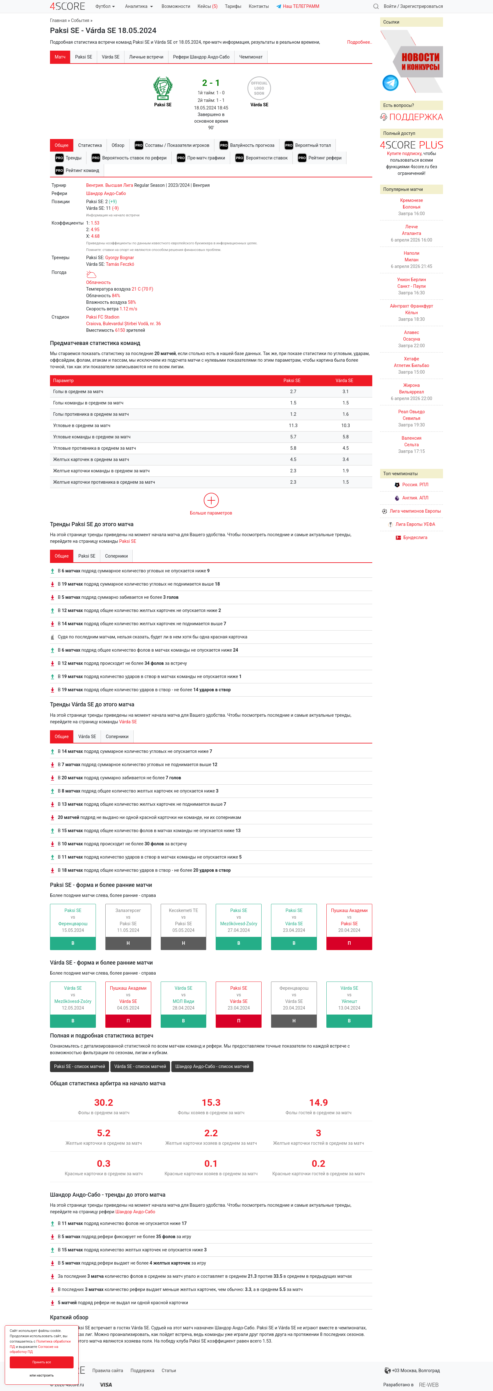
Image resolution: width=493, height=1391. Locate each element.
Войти (390, 6)
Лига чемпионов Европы (411, 511)
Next (435, 61)
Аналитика (138, 6)
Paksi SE (127, 541)
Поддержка (142, 1370)
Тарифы (233, 6)
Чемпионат (251, 56)
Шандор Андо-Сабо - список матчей (212, 1066)
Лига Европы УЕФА (411, 524)
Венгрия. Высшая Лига (109, 185)
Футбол (105, 6)
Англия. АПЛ (411, 497)
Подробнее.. (359, 42)
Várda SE (128, 721)
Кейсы (207, 6)
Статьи (169, 1370)
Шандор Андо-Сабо (106, 193)
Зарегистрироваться (421, 6)
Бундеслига (412, 537)
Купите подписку (404, 153)
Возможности (176, 6)
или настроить (42, 1375)
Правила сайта (107, 1370)
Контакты (259, 6)
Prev (388, 61)
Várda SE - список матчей (140, 1066)
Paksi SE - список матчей (79, 1066)
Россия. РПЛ (412, 484)
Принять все (41, 1362)
